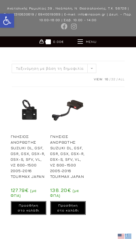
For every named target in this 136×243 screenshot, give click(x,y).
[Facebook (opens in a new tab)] (64, 26)
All (121, 79)
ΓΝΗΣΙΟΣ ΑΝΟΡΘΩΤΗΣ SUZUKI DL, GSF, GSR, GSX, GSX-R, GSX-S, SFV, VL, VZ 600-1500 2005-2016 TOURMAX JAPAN (28, 156)
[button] (7, 21)
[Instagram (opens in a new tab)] (73, 26)
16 (106, 79)
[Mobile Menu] (87, 42)
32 (113, 79)
